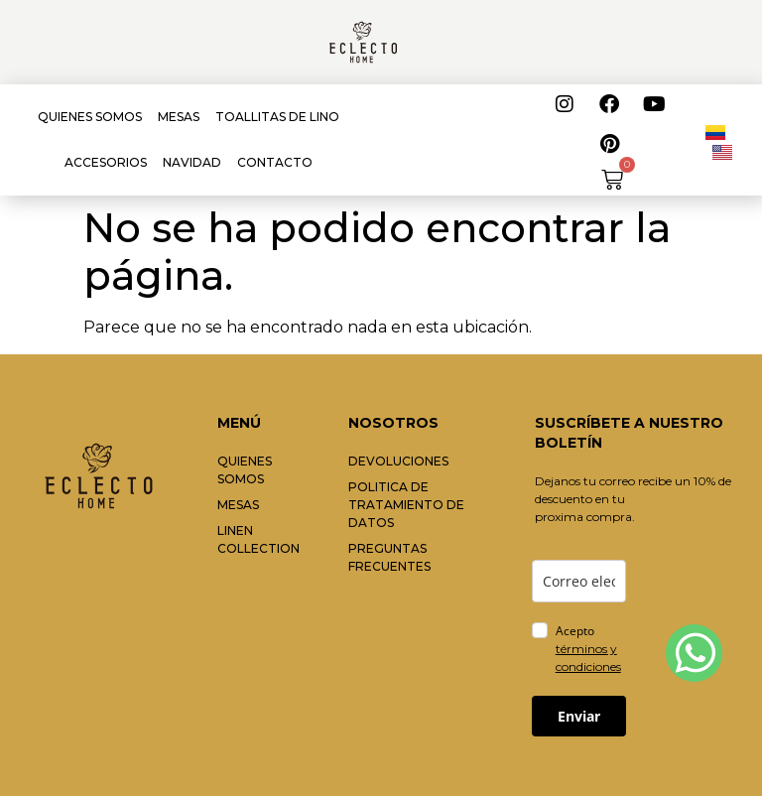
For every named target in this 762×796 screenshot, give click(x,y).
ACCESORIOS (105, 162)
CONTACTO (275, 162)
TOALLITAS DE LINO (277, 116)
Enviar (579, 716)
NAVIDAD (192, 162)
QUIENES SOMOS (90, 116)
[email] (579, 581)
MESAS (178, 116)
